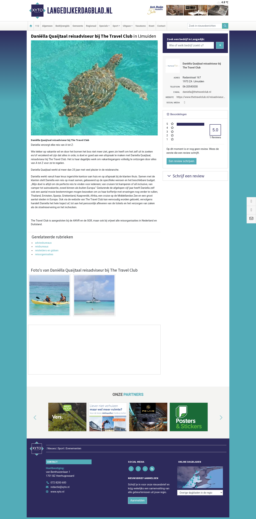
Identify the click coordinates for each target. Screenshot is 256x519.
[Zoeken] (225, 26)
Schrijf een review (185, 176)
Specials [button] (103, 26)
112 (37, 26)
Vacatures (140, 26)
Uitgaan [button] (127, 26)
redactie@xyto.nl (60, 487)
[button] (31, 417)
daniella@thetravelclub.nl (197, 91)
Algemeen (47, 26)
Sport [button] (115, 26)
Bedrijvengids (62, 26)
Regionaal (91, 26)
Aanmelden (137, 500)
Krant (151, 26)
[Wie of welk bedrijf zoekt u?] (190, 45)
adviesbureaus (43, 242)
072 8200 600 (58, 482)
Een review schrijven (181, 161)
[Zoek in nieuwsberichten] (204, 26)
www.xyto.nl (57, 491)
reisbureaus (41, 246)
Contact (161, 26)
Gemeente (78, 26)
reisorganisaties (44, 254)
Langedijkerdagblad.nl (79, 10)
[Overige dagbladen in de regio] (200, 492)
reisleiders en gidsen (46, 250)
